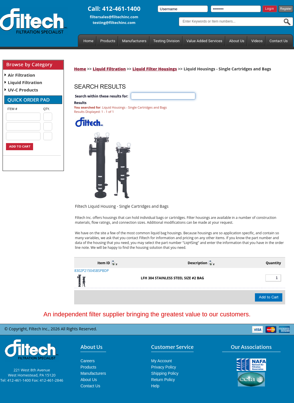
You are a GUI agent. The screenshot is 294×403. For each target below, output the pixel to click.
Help (155, 386)
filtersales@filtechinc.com (114, 16)
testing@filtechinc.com (114, 22)
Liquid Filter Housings (154, 69)
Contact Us (278, 41)
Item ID (104, 262)
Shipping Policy (165, 373)
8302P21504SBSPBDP (91, 270)
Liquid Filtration (25, 82)
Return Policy (163, 379)
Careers (87, 361)
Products (107, 41)
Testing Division (166, 41)
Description (197, 262)
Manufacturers (134, 41)
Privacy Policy (163, 367)
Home (89, 41)
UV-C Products (23, 90)
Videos (257, 41)
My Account (161, 361)
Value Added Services (204, 41)
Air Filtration (21, 75)
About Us (236, 41)
